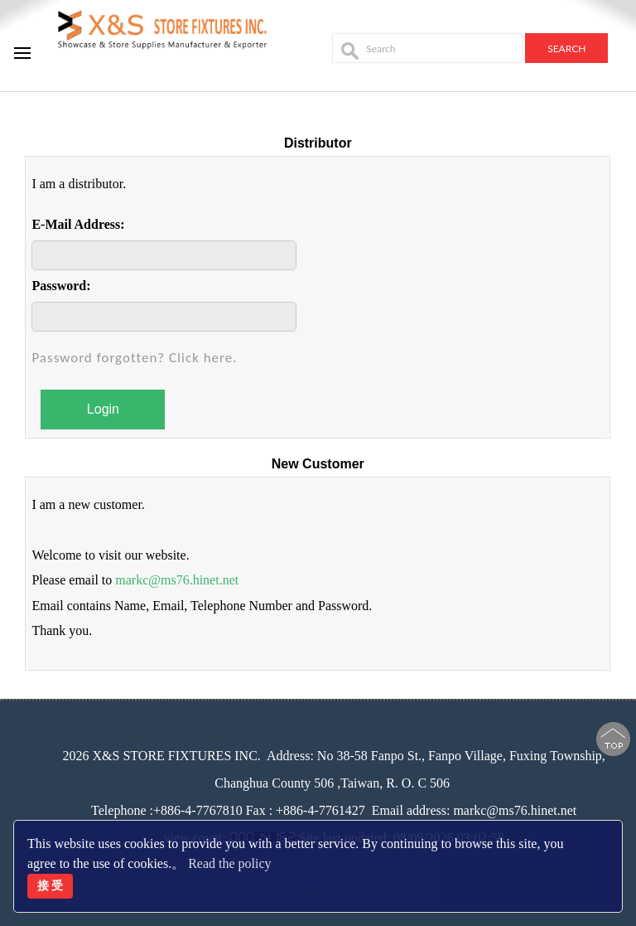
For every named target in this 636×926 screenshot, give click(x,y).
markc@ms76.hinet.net (176, 580)
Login (103, 409)
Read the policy (229, 863)
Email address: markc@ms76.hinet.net (474, 810)
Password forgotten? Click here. (134, 357)
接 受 (50, 885)
